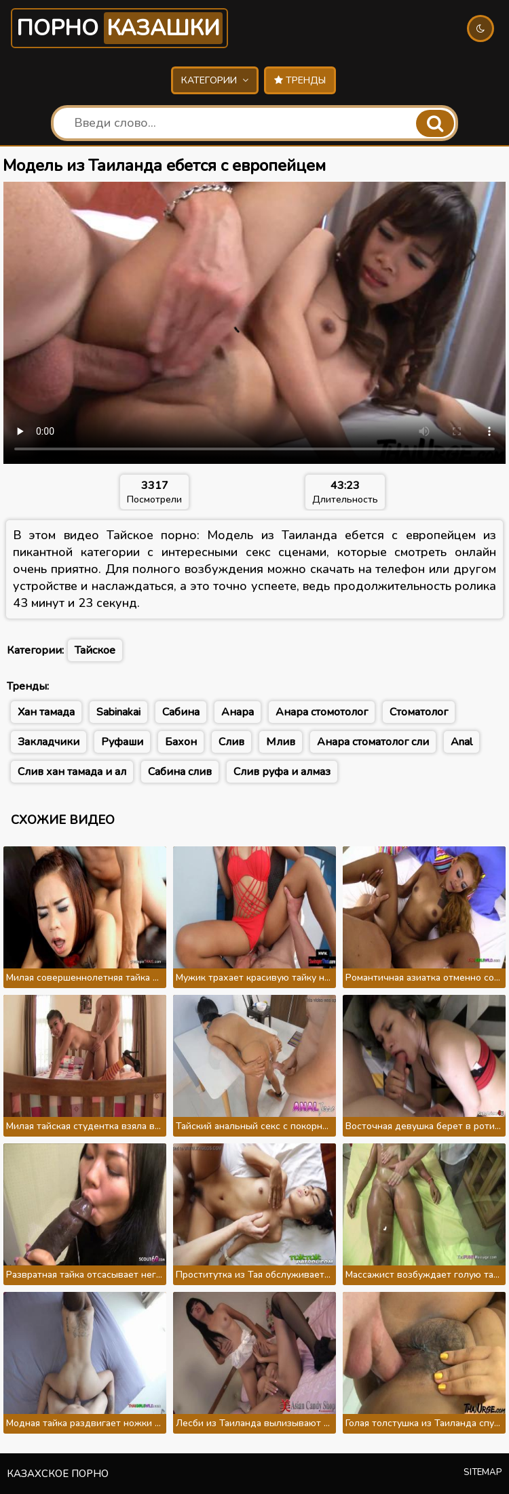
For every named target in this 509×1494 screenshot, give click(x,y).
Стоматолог (419, 712)
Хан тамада (46, 712)
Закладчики (48, 741)
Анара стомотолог (322, 712)
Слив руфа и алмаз (282, 771)
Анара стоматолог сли (373, 741)
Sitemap (483, 1472)
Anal (461, 741)
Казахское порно (58, 1473)
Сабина (181, 712)
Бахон (181, 741)
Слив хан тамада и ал (72, 771)
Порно (119, 28)
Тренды (300, 80)
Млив (280, 741)
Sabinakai (118, 712)
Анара (237, 712)
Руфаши (122, 741)
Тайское (95, 650)
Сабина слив (180, 771)
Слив (231, 741)
